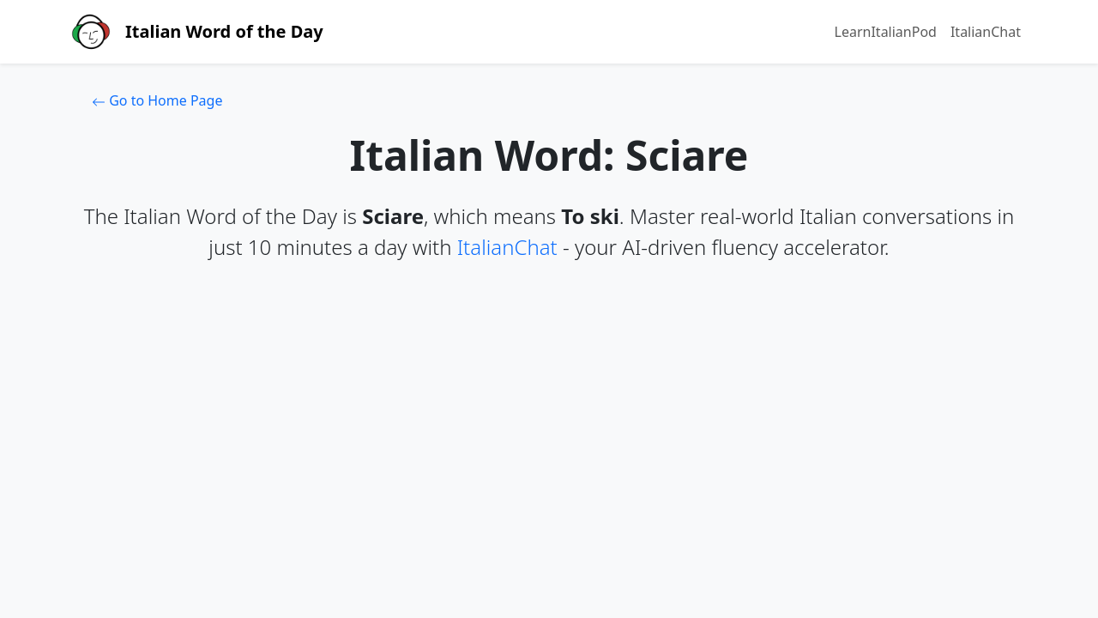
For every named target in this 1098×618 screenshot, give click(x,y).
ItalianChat (985, 31)
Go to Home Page (157, 100)
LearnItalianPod (886, 31)
